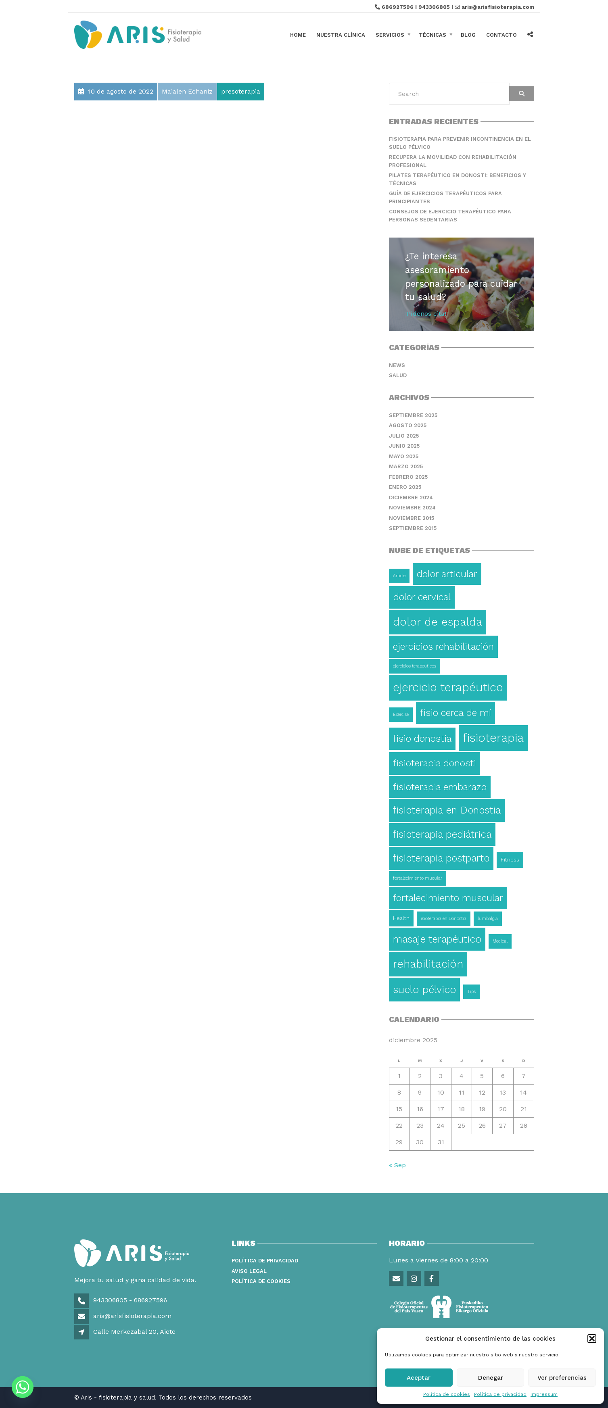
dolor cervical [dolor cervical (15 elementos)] (422, 597)
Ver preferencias (562, 1377)
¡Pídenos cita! (425, 313)
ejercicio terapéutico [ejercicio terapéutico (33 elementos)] (448, 687)
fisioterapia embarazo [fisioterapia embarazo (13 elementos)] (440, 787)
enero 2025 (405, 487)
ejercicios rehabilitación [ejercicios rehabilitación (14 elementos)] (443, 646)
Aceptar (418, 1377)
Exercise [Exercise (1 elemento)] (401, 714)
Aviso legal (249, 1271)
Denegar (490, 1377)
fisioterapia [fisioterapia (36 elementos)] (493, 738)
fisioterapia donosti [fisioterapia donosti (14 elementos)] (434, 763)
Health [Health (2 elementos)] (401, 918)
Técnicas (432, 34)
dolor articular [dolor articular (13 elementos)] (447, 574)
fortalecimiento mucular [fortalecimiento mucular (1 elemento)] (417, 878)
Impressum (544, 1394)
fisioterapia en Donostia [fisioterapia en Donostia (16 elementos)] (447, 810)
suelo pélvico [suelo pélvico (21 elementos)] (424, 989)
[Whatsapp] (22, 1387)
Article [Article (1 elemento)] (399, 575)
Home (298, 34)
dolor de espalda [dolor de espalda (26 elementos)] (437, 621)
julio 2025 (404, 436)
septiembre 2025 (413, 415)
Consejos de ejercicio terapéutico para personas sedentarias (450, 216)
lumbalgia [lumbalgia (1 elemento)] (488, 918)
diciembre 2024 (411, 497)
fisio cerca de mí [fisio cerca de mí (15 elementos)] (455, 712)
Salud (398, 375)
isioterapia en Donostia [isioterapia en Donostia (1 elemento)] (443, 918)
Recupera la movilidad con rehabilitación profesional (452, 161)
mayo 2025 (403, 456)
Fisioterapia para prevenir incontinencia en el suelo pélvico (460, 143)
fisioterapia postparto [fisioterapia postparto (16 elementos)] (441, 858)
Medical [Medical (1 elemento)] (500, 941)
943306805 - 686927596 (129, 1300)
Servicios (390, 34)
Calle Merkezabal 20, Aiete (134, 1331)
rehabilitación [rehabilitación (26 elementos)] (428, 963)
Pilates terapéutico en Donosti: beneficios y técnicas (457, 179)
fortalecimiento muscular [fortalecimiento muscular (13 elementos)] (448, 897)
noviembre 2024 (412, 508)
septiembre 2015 (413, 528)
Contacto (501, 34)
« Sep (397, 1165)
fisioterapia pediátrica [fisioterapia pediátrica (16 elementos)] (442, 834)
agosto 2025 (407, 425)
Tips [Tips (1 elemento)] (471, 991)
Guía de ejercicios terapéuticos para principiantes (445, 197)
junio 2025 (404, 446)
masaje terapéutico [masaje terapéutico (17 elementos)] (437, 939)
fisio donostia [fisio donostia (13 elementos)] (422, 738)
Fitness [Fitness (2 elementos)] (510, 860)
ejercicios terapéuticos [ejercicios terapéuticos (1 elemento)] (414, 666)
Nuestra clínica (340, 34)
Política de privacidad (500, 1394)
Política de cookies (446, 1394)
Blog (468, 34)
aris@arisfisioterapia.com (498, 7)
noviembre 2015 (411, 518)
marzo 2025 (406, 466)
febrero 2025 (408, 477)
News (397, 365)
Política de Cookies (261, 1281)
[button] (592, 1339)
